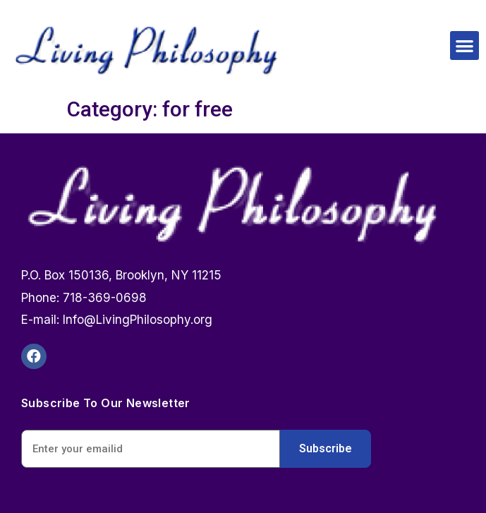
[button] (464, 45)
